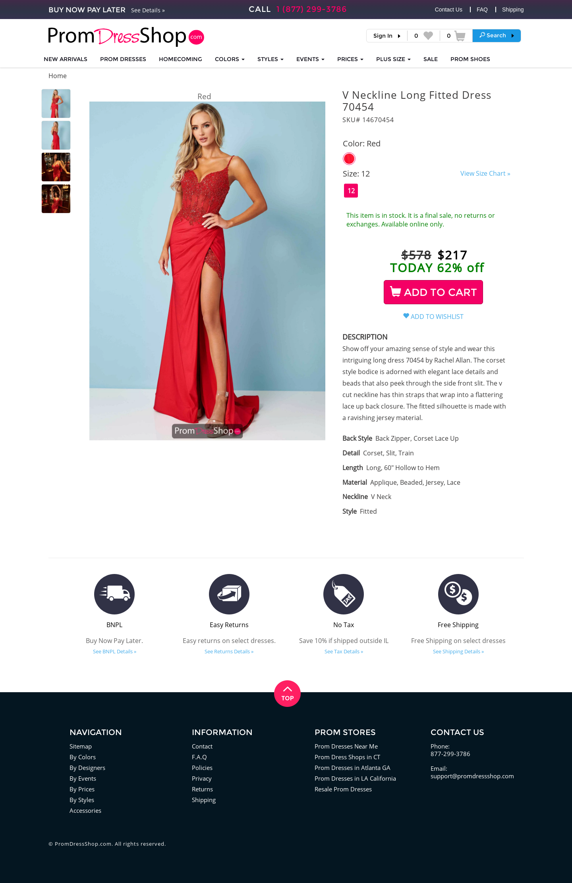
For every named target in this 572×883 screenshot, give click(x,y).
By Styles (82, 800)
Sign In (382, 35)
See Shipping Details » (458, 651)
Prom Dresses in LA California (355, 778)
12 (351, 190)
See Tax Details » (344, 651)
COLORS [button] (230, 59)
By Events (83, 778)
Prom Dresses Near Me (346, 746)
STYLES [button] (270, 59)
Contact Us (448, 9)
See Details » (148, 10)
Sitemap (81, 746)
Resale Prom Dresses (343, 789)
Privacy (202, 778)
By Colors (83, 757)
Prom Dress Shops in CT (347, 757)
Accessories (85, 810)
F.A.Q (199, 757)
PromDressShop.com (83, 843)
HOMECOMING (180, 59)
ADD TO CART (433, 292)
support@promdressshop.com (472, 776)
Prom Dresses (123, 59)
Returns (202, 789)
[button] (496, 35)
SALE (430, 59)
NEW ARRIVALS (65, 59)
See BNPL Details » (114, 651)
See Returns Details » (229, 651)
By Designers (87, 768)
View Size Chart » (485, 173)
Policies (202, 768)
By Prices (82, 789)
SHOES (470, 59)
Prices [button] (350, 59)
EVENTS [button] (310, 59)
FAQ (482, 9)
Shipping (513, 9)
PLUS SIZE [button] (393, 59)
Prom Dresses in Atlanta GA (352, 768)
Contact (202, 746)
